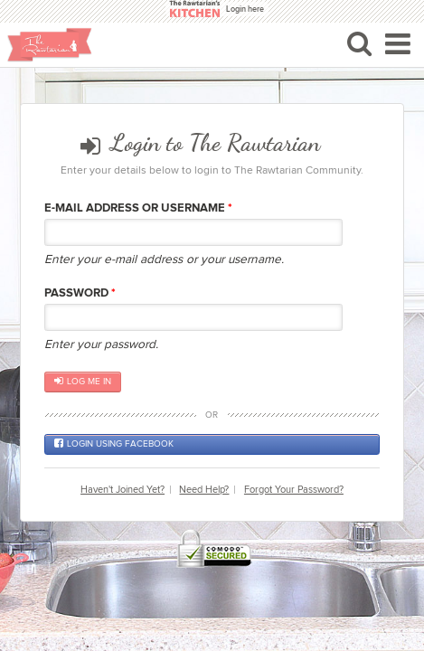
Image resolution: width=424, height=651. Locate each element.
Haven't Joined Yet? (122, 490)
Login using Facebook (114, 444)
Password (80, 293)
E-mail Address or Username (138, 208)
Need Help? (204, 490)
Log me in (82, 381)
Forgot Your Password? (294, 490)
